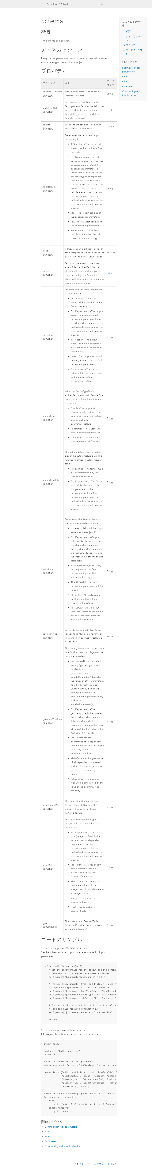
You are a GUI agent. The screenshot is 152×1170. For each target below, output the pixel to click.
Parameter (50, 1141)
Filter (47, 1136)
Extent (110, 273)
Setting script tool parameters (61, 1126)
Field (109, 110)
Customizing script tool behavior (62, 1146)
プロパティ (132, 45)
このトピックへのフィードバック (98, 1164)
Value (48, 1131)
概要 (128, 31)
